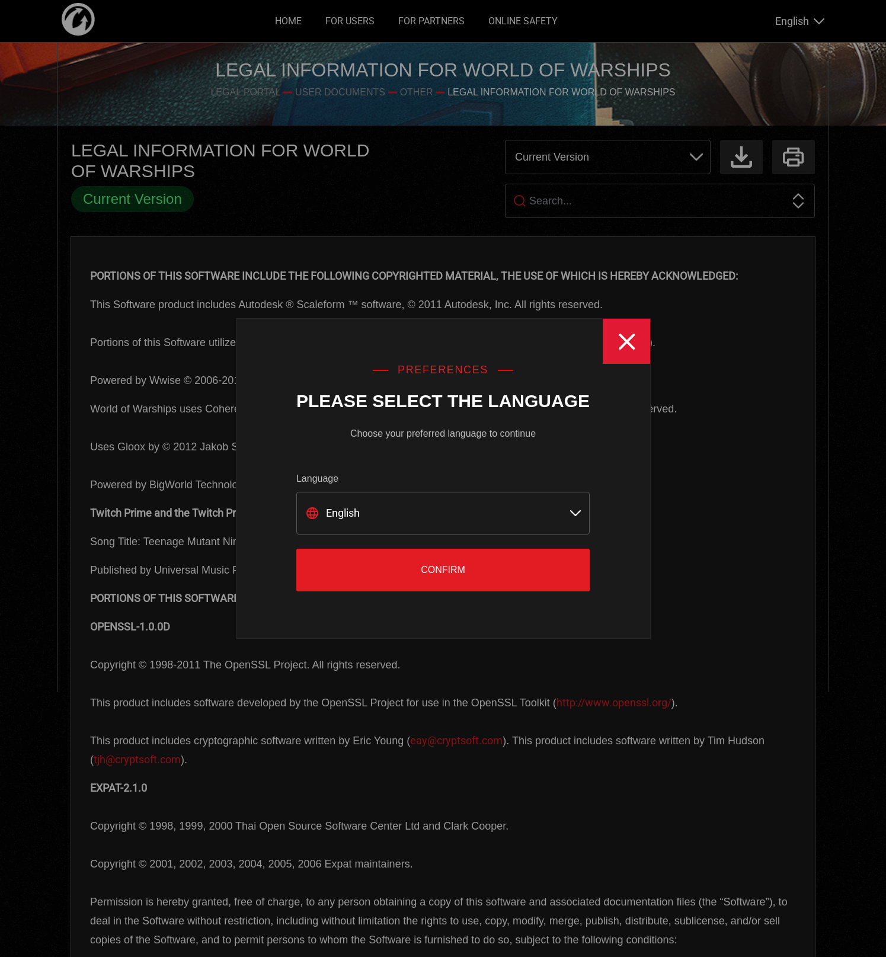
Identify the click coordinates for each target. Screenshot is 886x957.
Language (317, 478)
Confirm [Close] (443, 570)
